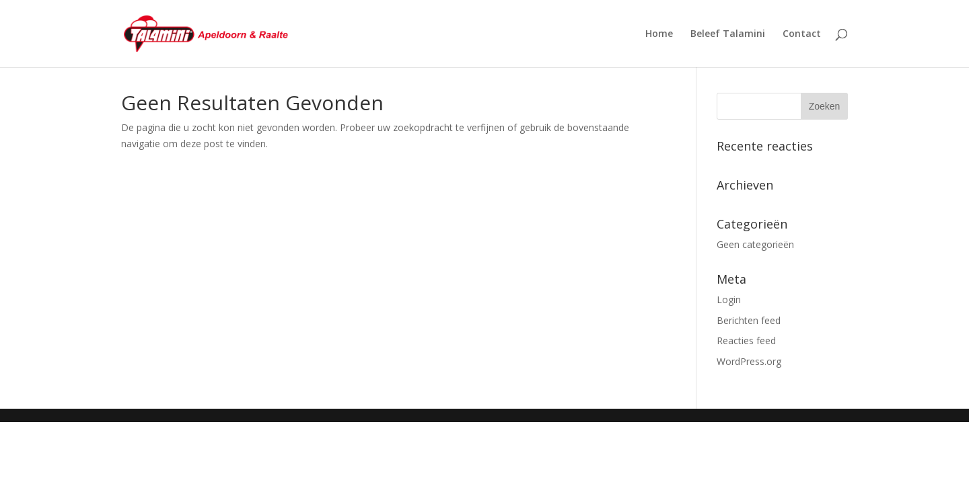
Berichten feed (749, 320)
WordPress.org (749, 361)
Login (729, 299)
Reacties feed (746, 340)
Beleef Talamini (727, 34)
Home (659, 34)
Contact (802, 34)
